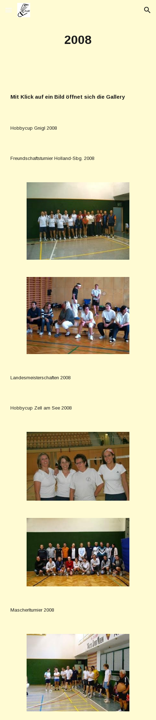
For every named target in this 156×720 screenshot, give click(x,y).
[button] (8, 10)
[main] (78, 40)
